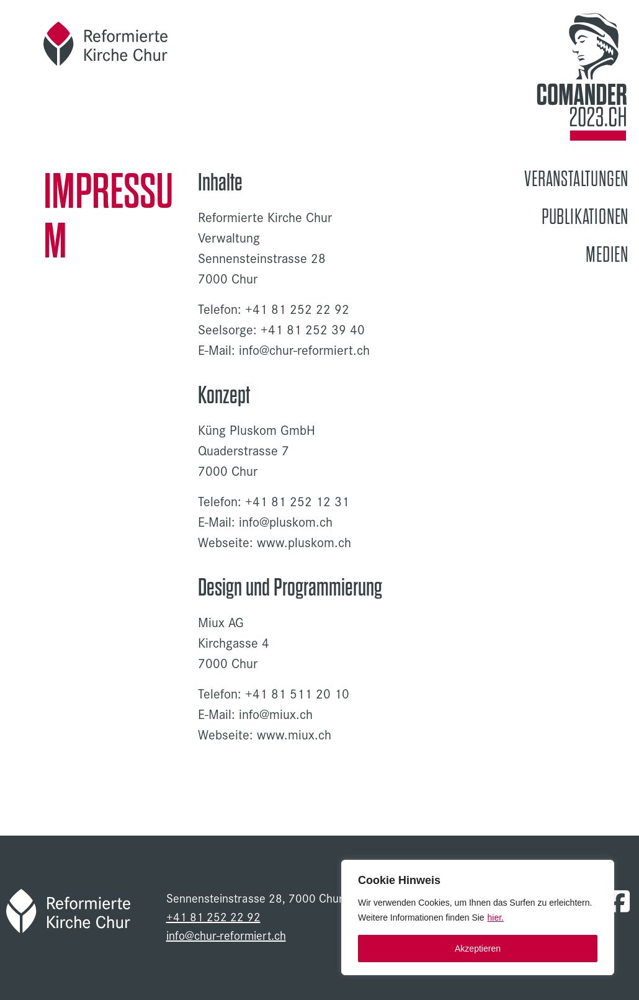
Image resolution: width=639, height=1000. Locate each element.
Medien (607, 255)
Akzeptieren (478, 948)
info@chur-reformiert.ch (304, 350)
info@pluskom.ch (286, 521)
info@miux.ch (276, 714)
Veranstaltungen (576, 179)
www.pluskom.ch (304, 542)
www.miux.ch (294, 734)
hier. (496, 917)
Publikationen (585, 217)
